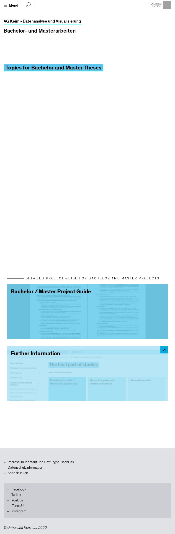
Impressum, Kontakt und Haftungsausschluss (41, 462)
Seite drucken (18, 473)
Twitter (16, 494)
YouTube (17, 500)
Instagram (18, 511)
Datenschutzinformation (25, 467)
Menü (11, 5)
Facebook (18, 489)
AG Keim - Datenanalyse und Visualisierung (42, 21)
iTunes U (17, 505)
